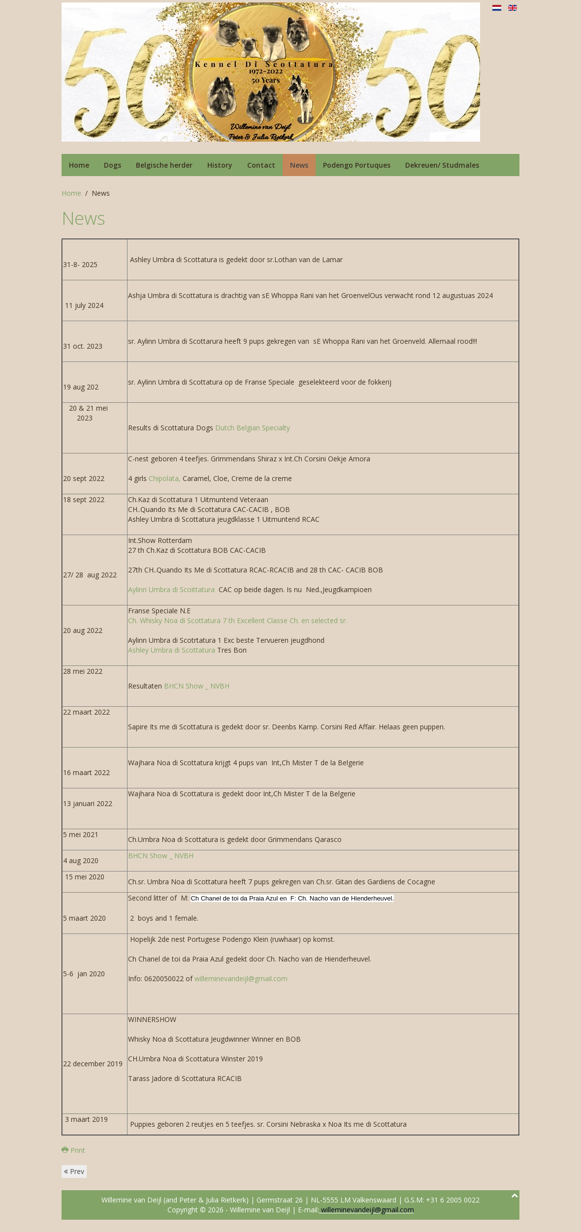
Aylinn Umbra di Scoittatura (171, 589)
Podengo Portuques (356, 165)
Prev (74, 1171)
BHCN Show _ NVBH (195, 686)
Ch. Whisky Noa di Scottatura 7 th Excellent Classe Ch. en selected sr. (237, 620)
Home (79, 165)
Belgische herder (164, 165)
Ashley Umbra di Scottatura (172, 650)
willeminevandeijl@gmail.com (241, 978)
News (299, 165)
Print (73, 1150)
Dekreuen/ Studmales (442, 165)
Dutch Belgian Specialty (252, 427)
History (219, 165)
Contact (261, 165)
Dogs (112, 165)
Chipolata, (165, 478)
